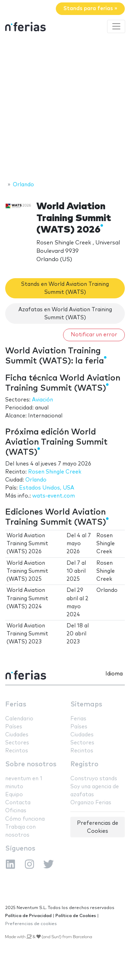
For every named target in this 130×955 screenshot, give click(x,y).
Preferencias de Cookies (97, 827)
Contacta (18, 802)
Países (13, 726)
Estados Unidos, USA (46, 488)
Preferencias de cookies (31, 924)
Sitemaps (86, 704)
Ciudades (16, 734)
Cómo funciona (25, 819)
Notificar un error (94, 334)
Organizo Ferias (90, 802)
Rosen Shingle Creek (54, 472)
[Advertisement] (65, 108)
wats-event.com (53, 496)
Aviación (42, 399)
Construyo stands (93, 778)
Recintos (16, 750)
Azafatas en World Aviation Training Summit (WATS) (65, 313)
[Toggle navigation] (116, 26)
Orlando (35, 480)
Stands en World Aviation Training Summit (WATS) (65, 288)
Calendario (19, 718)
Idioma (114, 673)
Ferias (15, 704)
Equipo (14, 794)
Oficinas (15, 810)
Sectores (17, 742)
